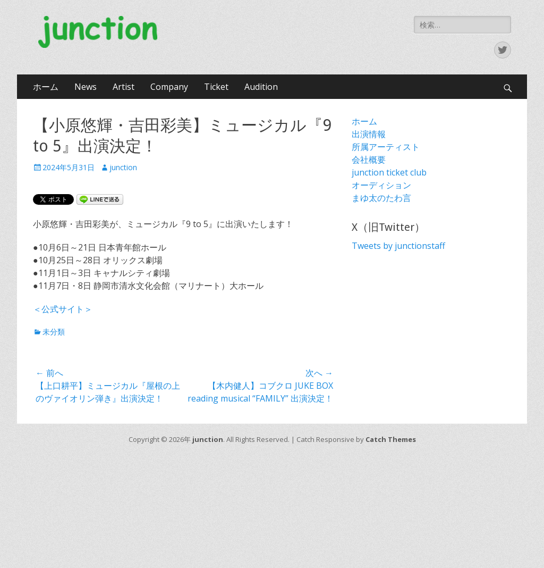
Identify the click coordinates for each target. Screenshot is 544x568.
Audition (261, 87)
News (85, 87)
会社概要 (369, 159)
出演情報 (369, 134)
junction (123, 167)
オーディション (381, 185)
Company (169, 87)
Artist (123, 87)
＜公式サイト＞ (62, 309)
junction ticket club (389, 172)
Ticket (216, 87)
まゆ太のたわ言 (381, 198)
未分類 (53, 332)
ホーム (45, 87)
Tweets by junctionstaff (398, 246)
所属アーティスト (386, 147)
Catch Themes (391, 439)
